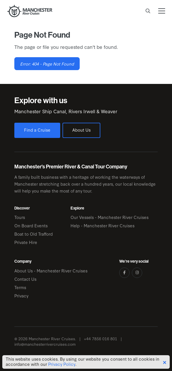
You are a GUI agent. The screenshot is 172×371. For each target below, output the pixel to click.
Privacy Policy (61, 364)
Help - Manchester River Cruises (102, 225)
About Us (81, 130)
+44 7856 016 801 (100, 338)
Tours (19, 217)
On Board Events (31, 225)
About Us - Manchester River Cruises (50, 271)
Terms (20, 287)
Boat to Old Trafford (33, 234)
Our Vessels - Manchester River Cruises (109, 217)
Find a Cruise (37, 130)
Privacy (21, 296)
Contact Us (25, 279)
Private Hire (25, 242)
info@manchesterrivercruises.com (45, 344)
